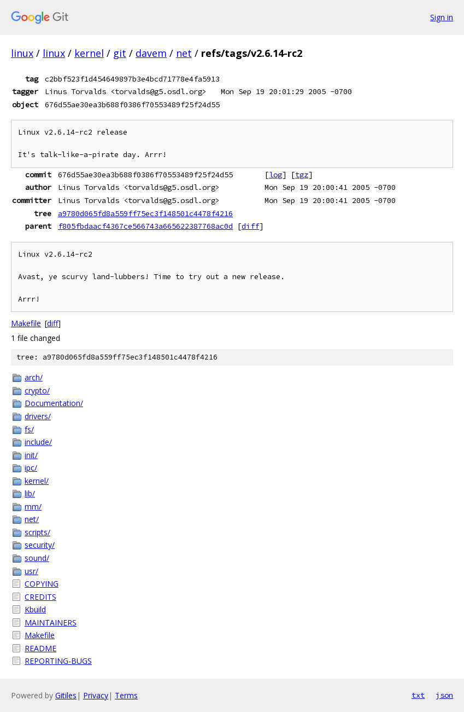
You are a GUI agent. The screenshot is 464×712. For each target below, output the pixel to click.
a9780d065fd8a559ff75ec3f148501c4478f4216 (145, 213)
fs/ (29, 429)
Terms (126, 695)
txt (418, 695)
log (275, 175)
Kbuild (35, 609)
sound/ (37, 558)
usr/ (31, 571)
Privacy (95, 695)
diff (250, 226)
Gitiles (66, 695)
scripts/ (37, 532)
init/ (31, 455)
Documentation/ (54, 403)
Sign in (441, 17)
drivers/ (38, 416)
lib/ (30, 493)
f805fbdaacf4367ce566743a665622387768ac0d (145, 226)
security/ (40, 545)
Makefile (26, 323)
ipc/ (31, 467)
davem (151, 53)
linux (22, 53)
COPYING (41, 583)
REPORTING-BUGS (58, 661)
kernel (89, 53)
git (119, 53)
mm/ (33, 506)
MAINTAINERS (51, 622)
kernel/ (37, 481)
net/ (32, 519)
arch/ (34, 377)
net (184, 53)
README (40, 648)
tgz (301, 175)
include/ (38, 442)
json (444, 695)
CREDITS (40, 597)
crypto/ (37, 390)
